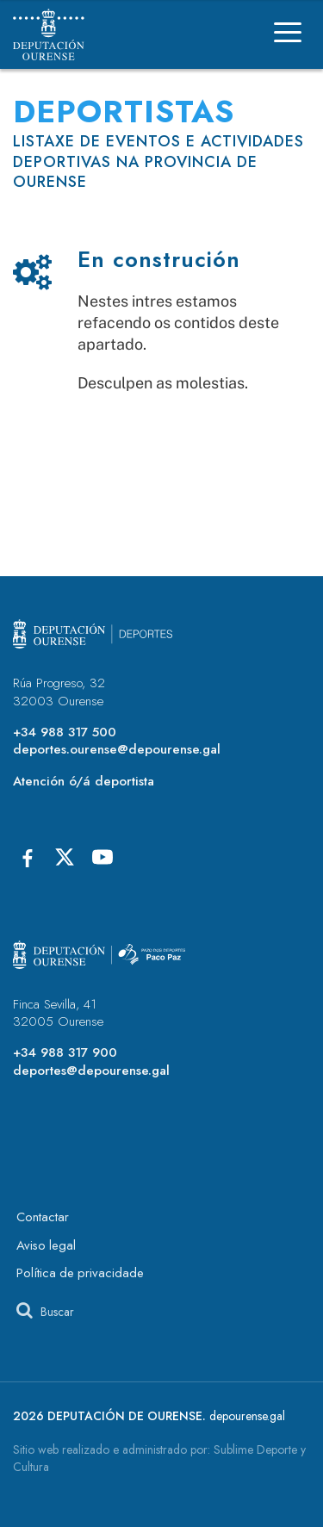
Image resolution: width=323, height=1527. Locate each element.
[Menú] (287, 35)
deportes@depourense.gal (91, 1070)
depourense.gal (247, 1416)
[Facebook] (26, 857)
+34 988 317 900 (65, 1052)
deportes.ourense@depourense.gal (117, 749)
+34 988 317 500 (64, 732)
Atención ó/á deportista (83, 781)
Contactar (42, 1216)
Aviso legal (46, 1245)
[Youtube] (102, 857)
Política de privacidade (80, 1272)
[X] (64, 857)
